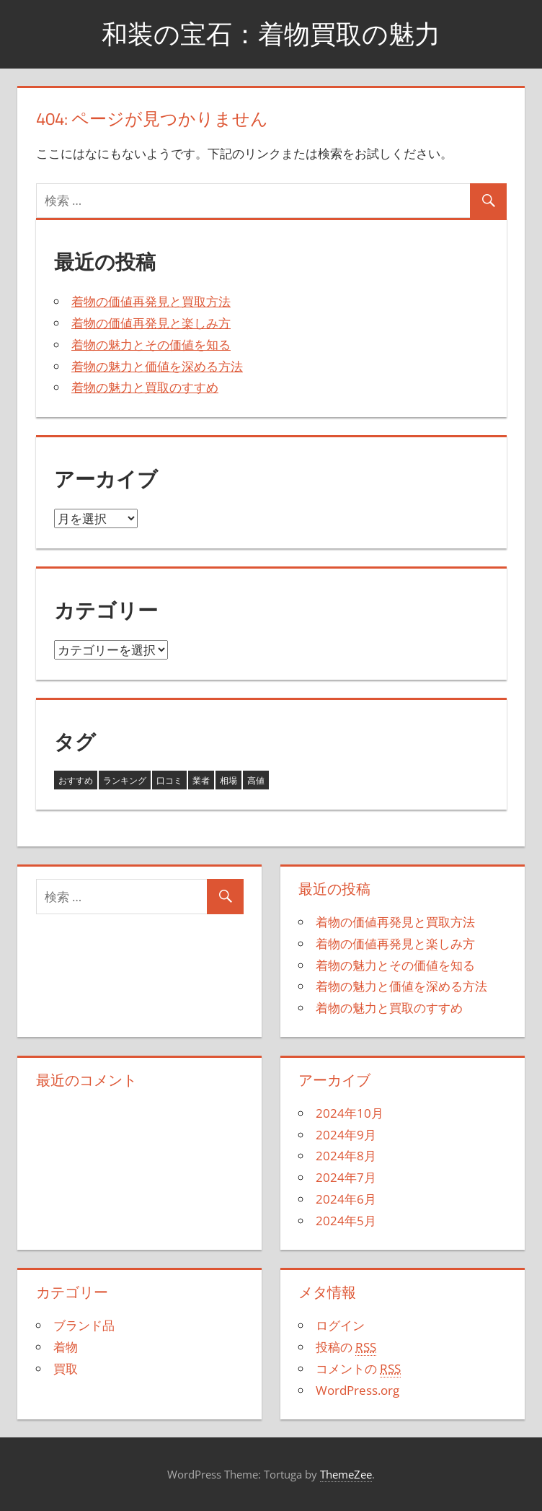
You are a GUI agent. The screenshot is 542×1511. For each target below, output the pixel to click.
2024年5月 (346, 1220)
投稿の (346, 1347)
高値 (256, 780)
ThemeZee (346, 1474)
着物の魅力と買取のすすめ (144, 387)
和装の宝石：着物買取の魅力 (271, 33)
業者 (201, 780)
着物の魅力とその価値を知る (151, 344)
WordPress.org (357, 1390)
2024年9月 (346, 1134)
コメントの (358, 1369)
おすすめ (75, 780)
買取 (65, 1368)
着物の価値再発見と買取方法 (151, 301)
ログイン (340, 1325)
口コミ (169, 780)
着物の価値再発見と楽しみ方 (151, 323)
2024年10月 (349, 1113)
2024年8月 (346, 1155)
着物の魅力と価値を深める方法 (157, 366)
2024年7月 (346, 1177)
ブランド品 (84, 1325)
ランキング (124, 780)
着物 (65, 1347)
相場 (228, 780)
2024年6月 (346, 1199)
